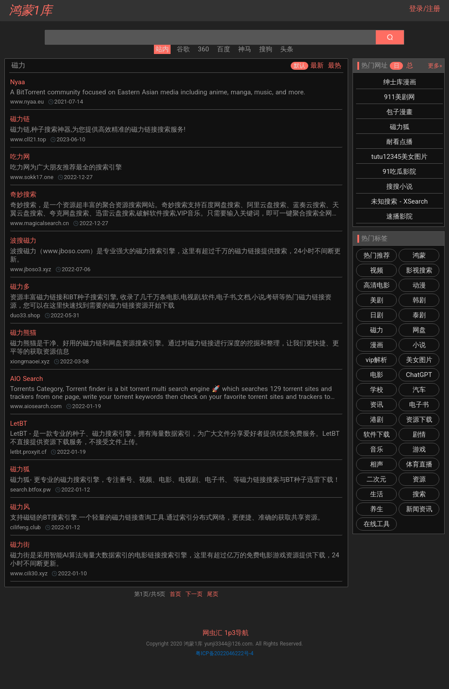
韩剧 (419, 300)
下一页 (194, 594)
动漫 (419, 285)
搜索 (419, 494)
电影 (376, 375)
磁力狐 (400, 127)
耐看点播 (399, 142)
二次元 (376, 479)
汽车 (419, 390)
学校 (376, 390)
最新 (317, 65)
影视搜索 (419, 270)
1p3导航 (236, 633)
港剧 (376, 419)
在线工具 (376, 524)
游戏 (419, 449)
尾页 (212, 594)
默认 (299, 65)
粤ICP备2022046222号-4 (224, 653)
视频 (376, 270)
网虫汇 (212, 633)
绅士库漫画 (399, 82)
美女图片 (419, 360)
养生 (376, 509)
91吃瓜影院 (400, 172)
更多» (435, 65)
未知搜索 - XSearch (399, 201)
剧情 (419, 434)
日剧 (376, 315)
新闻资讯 (419, 509)
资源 (419, 479)
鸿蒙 (419, 255)
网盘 (419, 330)
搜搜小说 (399, 186)
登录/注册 (424, 8)
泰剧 (419, 315)
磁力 (376, 330)
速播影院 (399, 216)
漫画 (376, 345)
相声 (376, 464)
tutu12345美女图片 (399, 157)
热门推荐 (376, 255)
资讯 (376, 405)
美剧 (376, 300)
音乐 (376, 449)
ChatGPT (419, 375)
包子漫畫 (399, 112)
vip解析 (376, 360)
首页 (175, 594)
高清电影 (376, 285)
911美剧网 (399, 97)
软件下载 (376, 434)
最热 (334, 65)
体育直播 (419, 464)
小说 (419, 345)
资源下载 (419, 419)
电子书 (419, 405)
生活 (376, 494)
